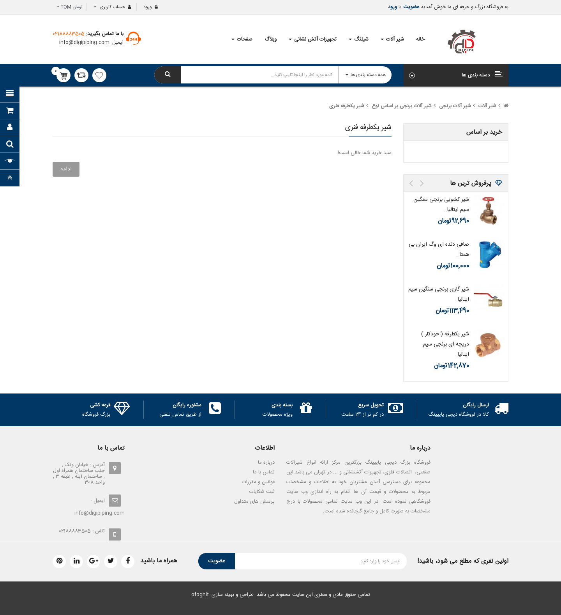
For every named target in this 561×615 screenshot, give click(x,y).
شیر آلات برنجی (455, 106)
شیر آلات (487, 106)
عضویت (410, 7)
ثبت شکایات (262, 491)
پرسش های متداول (254, 501)
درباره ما (266, 462)
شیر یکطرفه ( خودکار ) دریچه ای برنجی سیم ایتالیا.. (445, 344)
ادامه (66, 169)
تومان (69, 7)
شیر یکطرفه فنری (346, 106)
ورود (392, 7)
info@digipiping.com (85, 42)
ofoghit (200, 594)
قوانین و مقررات (258, 482)
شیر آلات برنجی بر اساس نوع (402, 106)
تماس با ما (264, 472)
